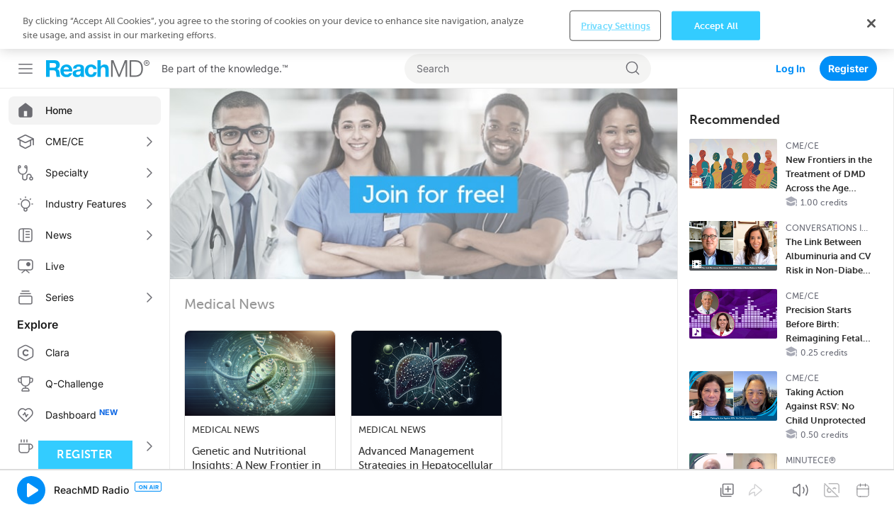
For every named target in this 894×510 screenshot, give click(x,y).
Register (848, 19)
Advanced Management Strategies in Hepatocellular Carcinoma (425, 416)
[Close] (871, 484)
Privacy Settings (615, 487)
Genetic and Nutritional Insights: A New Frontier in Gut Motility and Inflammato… (256, 418)
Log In (790, 19)
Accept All (716, 487)
